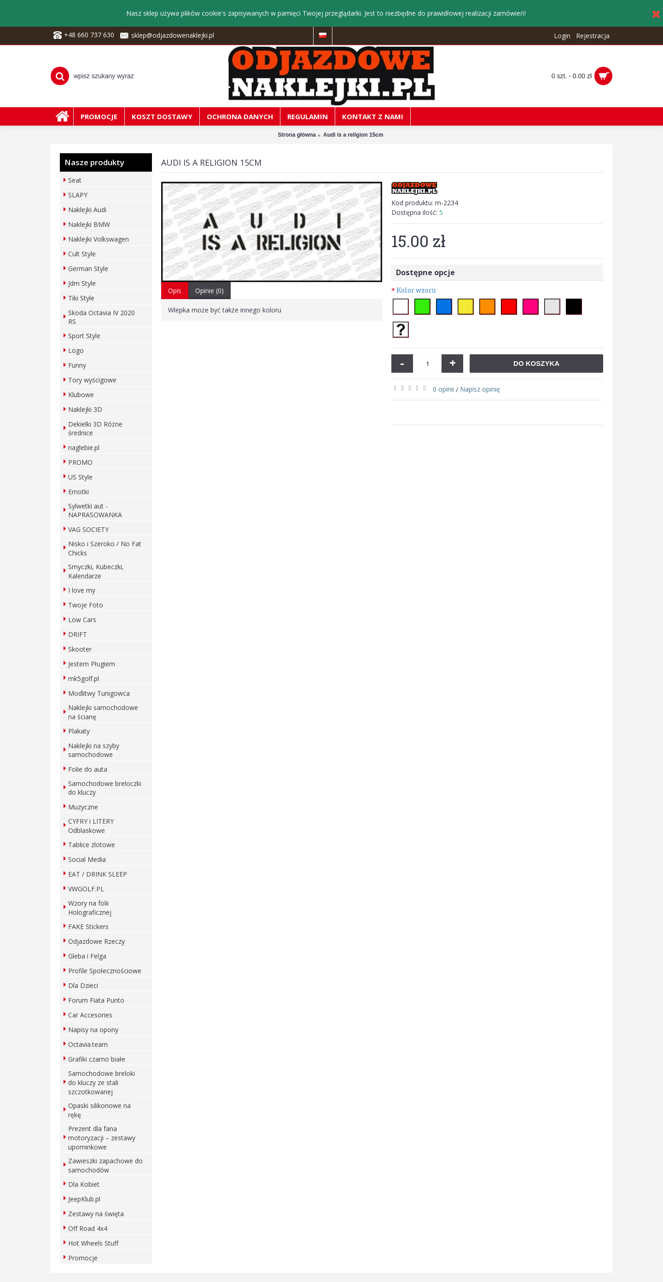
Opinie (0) (209, 290)
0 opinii (443, 389)
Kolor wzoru (416, 290)
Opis (174, 290)
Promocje (83, 1257)
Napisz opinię (480, 389)
